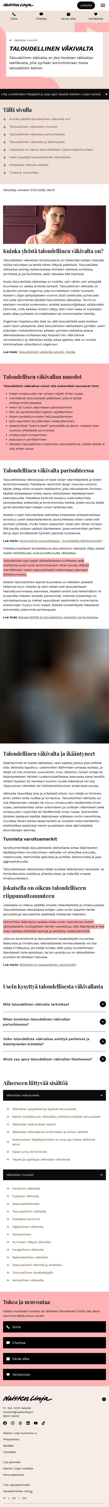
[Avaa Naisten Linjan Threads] (20, 1423)
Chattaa (41, 16)
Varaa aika (68, 16)
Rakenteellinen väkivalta (27, 1257)
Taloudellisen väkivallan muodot (33, 126)
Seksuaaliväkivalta (22, 1204)
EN (24, 1498)
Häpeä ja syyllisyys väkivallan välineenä (38, 1159)
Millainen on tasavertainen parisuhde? (48, 965)
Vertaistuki (95, 16)
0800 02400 (11, 1416)
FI (4, 1498)
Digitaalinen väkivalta (24, 1227)
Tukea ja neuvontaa (23, 172)
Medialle (8, 1445)
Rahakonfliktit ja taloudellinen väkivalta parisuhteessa (58, 617)
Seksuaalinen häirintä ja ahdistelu (34, 1265)
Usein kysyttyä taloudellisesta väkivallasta (40, 157)
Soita (14, 16)
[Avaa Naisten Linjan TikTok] (43, 1423)
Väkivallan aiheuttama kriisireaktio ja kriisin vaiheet (47, 1132)
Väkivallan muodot (23, 40)
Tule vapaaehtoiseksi (16, 1484)
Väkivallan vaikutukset (54, 1095)
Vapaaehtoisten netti (18, 1491)
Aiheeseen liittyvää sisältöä (29, 165)
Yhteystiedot (11, 1439)
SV (14, 1498)
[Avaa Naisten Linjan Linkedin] (28, 1423)
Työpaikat (9, 1451)
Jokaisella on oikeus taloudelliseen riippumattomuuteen (51, 149)
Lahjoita (86, 5)
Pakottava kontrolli (23, 1219)
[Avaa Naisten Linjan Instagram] (13, 1423)
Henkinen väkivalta (23, 1188)
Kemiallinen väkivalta (25, 1280)
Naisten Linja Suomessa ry (20, 1433)
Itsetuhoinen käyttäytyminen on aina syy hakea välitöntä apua (50, 1142)
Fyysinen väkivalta (22, 1196)
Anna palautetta (13, 1474)
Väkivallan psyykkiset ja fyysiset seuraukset (41, 1109)
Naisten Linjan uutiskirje (18, 1468)
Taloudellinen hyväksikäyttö (29, 1272)
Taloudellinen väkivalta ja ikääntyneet (37, 142)
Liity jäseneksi (12, 1462)
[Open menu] (103, 5)
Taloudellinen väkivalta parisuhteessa (37, 134)
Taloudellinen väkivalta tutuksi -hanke (46, 352)
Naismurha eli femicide (26, 1152)
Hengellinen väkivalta (25, 1249)
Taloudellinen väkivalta (26, 1211)
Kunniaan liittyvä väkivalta (28, 1242)
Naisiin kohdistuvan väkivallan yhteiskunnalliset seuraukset (53, 1116)
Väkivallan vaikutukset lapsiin (31, 1124)
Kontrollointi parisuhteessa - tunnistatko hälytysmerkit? (61, 541)
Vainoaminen (18, 1234)
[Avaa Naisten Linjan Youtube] (36, 1423)
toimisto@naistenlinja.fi (18, 1412)
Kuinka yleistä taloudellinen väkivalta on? (40, 119)
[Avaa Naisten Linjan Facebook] (5, 1423)
